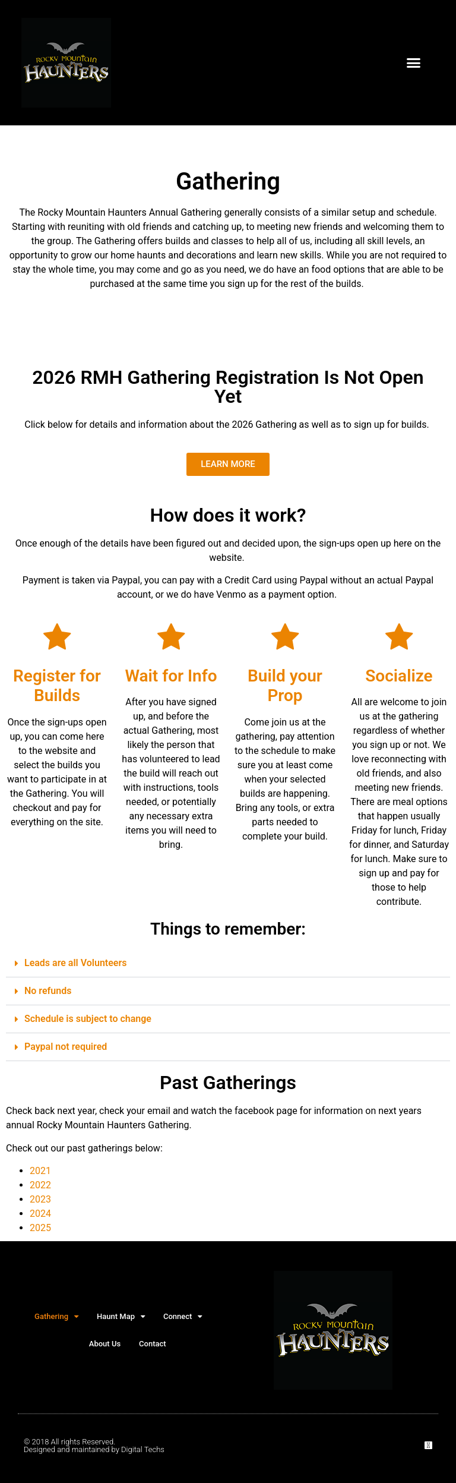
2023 (40, 1199)
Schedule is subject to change (87, 1018)
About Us (105, 1343)
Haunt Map (121, 1316)
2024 (40, 1213)
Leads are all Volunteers (75, 962)
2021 (40, 1170)
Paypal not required (65, 1046)
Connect (182, 1316)
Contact (152, 1343)
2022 (40, 1185)
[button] (413, 63)
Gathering (56, 1316)
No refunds (47, 990)
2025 (40, 1227)
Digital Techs (142, 1449)
